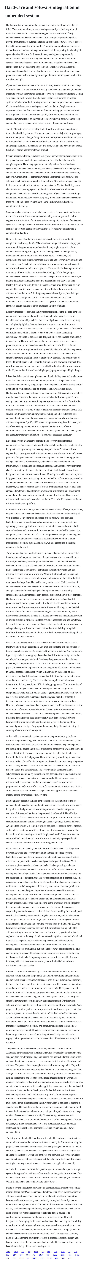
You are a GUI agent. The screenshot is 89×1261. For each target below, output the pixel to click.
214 (22, 1252)
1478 (77, 1255)
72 (69, 1252)
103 (42, 1258)
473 (69, 1258)
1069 (15, 1252)
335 (47, 1255)
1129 (21, 1258)
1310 (41, 1255)
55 (29, 1252)
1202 (55, 1255)
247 (14, 1255)
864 (27, 1255)
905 (48, 1252)
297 (21, 1255)
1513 (8, 1252)
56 (42, 1252)
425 (56, 1258)
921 (69, 1255)
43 (34, 1255)
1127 (62, 1252)
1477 (35, 1258)
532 (63, 1258)
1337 (49, 1258)
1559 (36, 1252)
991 (7, 1258)
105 (55, 1252)
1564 (63, 1255)
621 (14, 1258)
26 (28, 1258)
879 (7, 1255)
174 (75, 1252)
